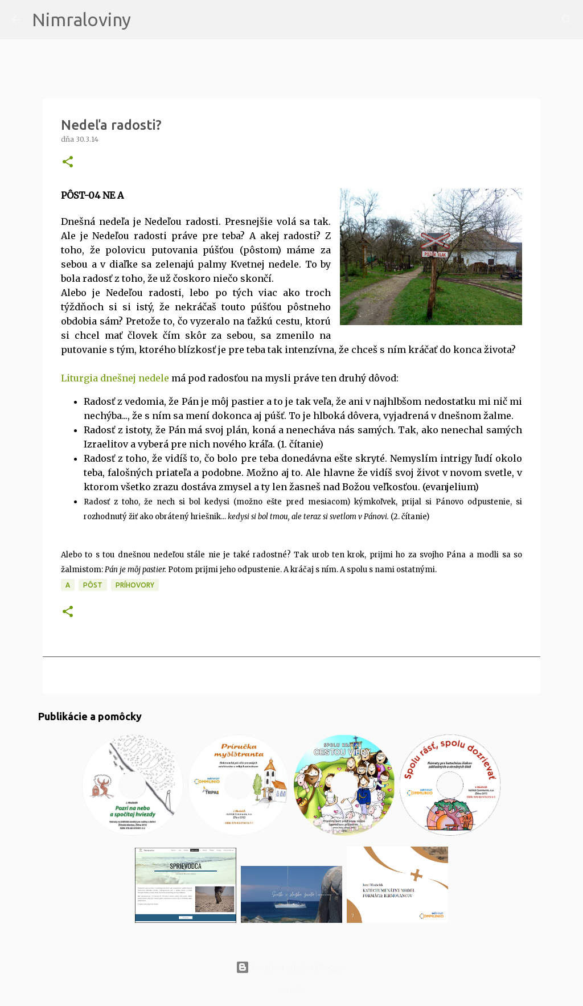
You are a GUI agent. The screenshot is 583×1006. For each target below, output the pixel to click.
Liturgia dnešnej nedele (115, 378)
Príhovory (135, 585)
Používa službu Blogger (291, 967)
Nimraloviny (81, 19)
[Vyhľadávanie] (147, 20)
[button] (68, 162)
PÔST (92, 585)
